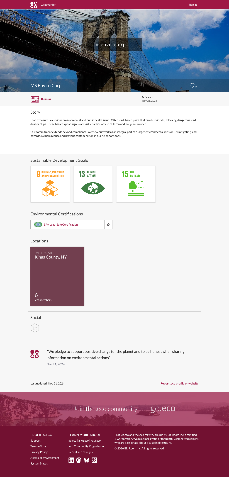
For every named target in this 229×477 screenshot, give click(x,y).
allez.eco (83, 440)
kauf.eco (96, 440)
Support (35, 440)
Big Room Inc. (132, 448)
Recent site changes (81, 452)
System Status (39, 463)
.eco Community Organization (87, 446)
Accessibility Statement (44, 457)
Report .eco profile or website (179, 383)
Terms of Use (38, 446)
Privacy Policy (39, 452)
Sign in (193, 4)
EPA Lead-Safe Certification (56, 224)
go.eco (72, 440)
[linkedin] (34, 327)
